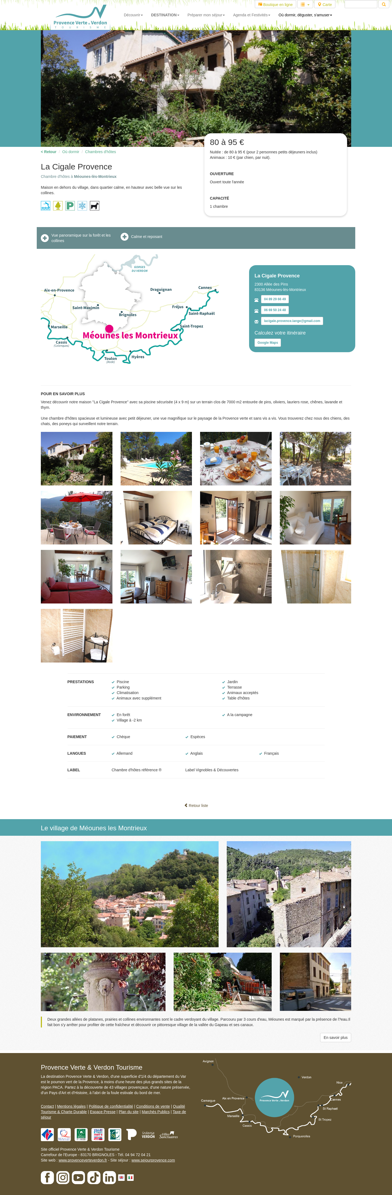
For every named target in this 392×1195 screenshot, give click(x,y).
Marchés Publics (156, 1112)
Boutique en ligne (275, 4)
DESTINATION (165, 15)
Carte (325, 4)
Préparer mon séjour (206, 15)
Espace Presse (102, 1112)
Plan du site (129, 1112)
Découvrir (133, 15)
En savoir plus (336, 1037)
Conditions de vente (153, 1106)
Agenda (251, 15)
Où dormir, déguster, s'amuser (305, 15)
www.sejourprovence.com (153, 1160)
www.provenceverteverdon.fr (83, 1160)
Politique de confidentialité (111, 1106)
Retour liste (196, 805)
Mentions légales (71, 1106)
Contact (47, 1106)
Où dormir (70, 152)
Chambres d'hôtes (100, 152)
